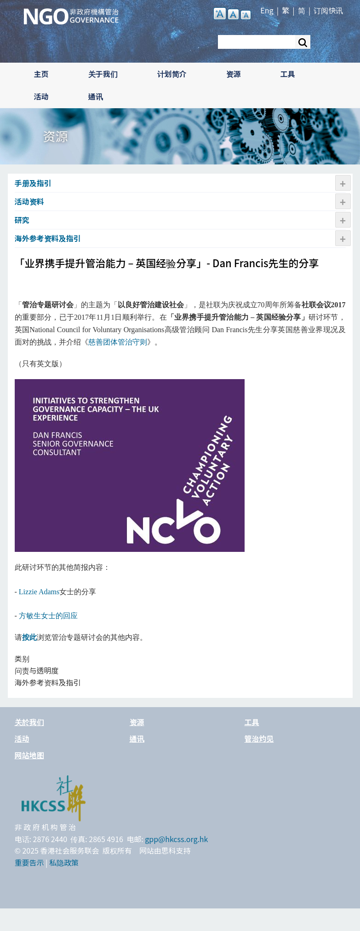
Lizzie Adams (39, 592)
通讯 (95, 96)
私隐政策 (64, 862)
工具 (287, 73)
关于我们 (103, 73)
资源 (233, 73)
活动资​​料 (29, 201)
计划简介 (172, 73)
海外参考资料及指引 (48, 238)
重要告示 (29, 862)
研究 (22, 219)
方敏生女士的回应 (48, 616)
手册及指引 (33, 182)
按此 (29, 637)
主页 (41, 73)
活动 (41, 96)
